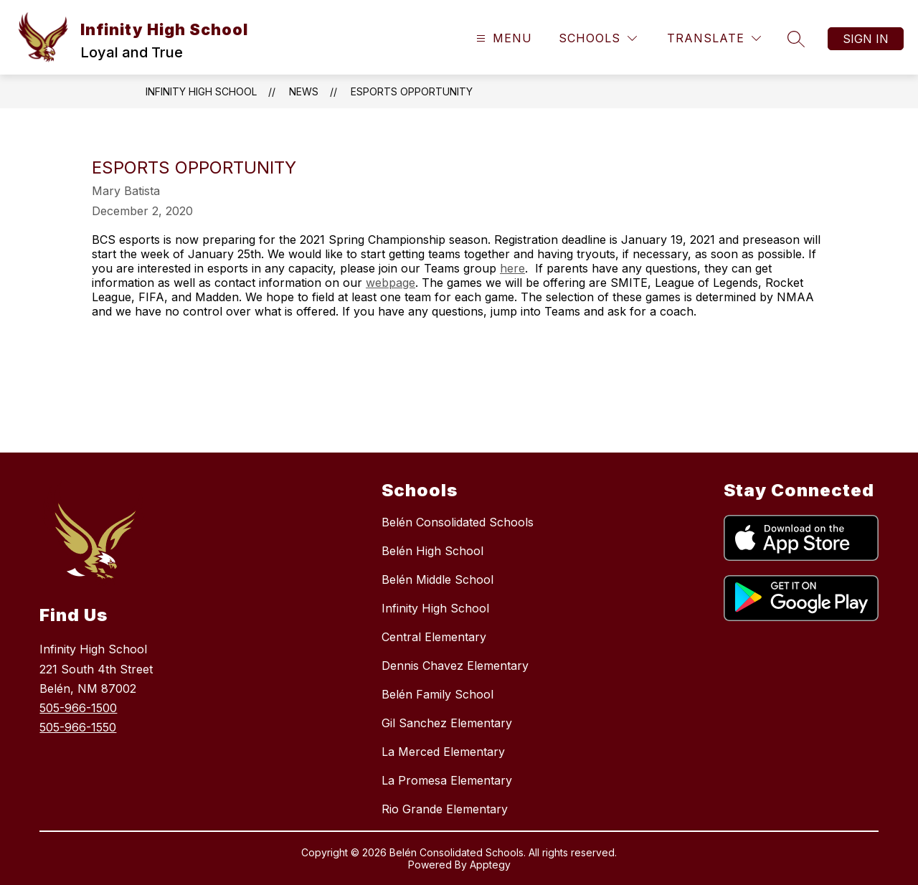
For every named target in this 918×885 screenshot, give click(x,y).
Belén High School (432, 551)
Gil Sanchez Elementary (447, 723)
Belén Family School (437, 694)
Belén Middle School (437, 579)
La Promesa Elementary (447, 780)
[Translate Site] (714, 38)
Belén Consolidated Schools (458, 522)
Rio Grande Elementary (445, 809)
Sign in (866, 39)
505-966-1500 (78, 708)
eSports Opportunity (412, 91)
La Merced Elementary (443, 751)
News (303, 91)
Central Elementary (434, 637)
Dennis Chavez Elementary (455, 665)
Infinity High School (201, 91)
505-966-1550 (77, 727)
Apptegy (490, 864)
